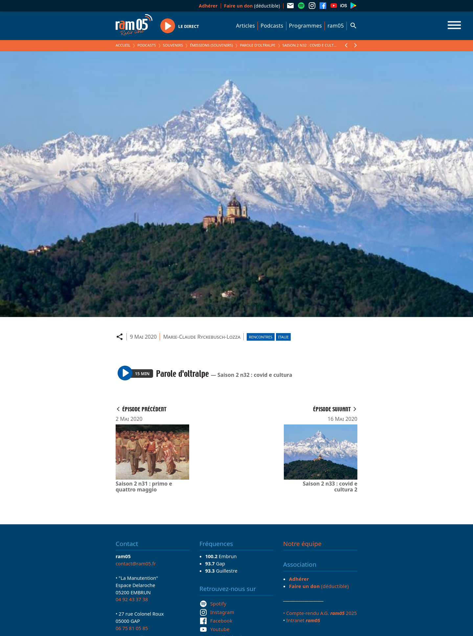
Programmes (305, 25)
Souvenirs (173, 45)
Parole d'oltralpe (257, 45)
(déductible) (252, 6)
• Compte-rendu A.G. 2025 (320, 613)
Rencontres (260, 336)
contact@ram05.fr (136, 563)
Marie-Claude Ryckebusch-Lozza (201, 336)
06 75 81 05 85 (132, 628)
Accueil (123, 45)
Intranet (303, 620)
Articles (245, 25)
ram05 (335, 25)
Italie (283, 336)
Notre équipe (302, 543)
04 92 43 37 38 (132, 599)
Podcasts (271, 25)
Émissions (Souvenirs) (211, 45)
